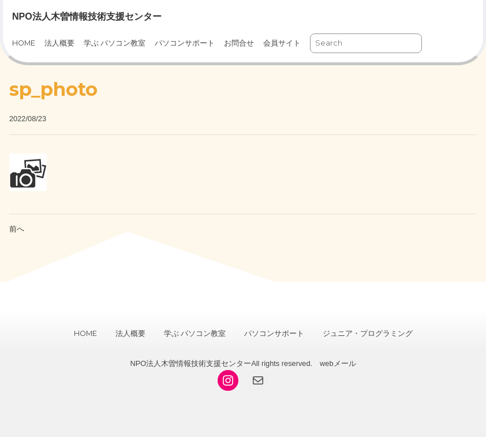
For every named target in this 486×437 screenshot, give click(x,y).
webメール (338, 363)
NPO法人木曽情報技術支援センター (87, 16)
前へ (16, 229)
